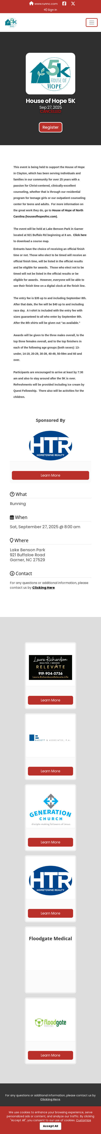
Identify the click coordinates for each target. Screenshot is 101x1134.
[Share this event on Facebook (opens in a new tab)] (64, 3)
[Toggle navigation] (92, 22)
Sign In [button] (50, 10)
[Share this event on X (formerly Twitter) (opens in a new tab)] (73, 3)
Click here (80, 235)
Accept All (50, 1126)
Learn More (50, 475)
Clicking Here (43, 587)
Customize (83, 1120)
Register (51, 127)
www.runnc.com (43, 3)
